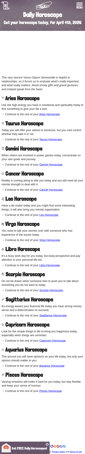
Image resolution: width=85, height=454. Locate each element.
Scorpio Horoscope (51, 290)
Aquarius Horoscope (51, 365)
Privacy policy (58, 451)
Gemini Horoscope (50, 164)
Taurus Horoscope (50, 139)
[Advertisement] (42, 53)
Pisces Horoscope (50, 391)
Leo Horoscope (48, 214)
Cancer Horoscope (50, 189)
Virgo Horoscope (49, 240)
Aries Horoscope (49, 114)
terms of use (76, 451)
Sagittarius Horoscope (53, 315)
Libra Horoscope (49, 265)
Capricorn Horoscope (52, 340)
